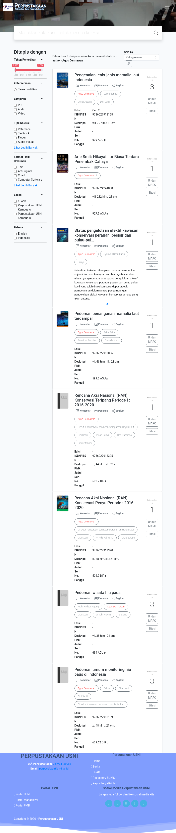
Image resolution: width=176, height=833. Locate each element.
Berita (96, 766)
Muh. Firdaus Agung (88, 606)
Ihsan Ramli (102, 435)
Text (20, 167)
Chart (21, 175)
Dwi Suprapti (128, 537)
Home (96, 760)
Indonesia (24, 237)
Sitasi (152, 110)
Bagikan (118, 85)
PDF (20, 105)
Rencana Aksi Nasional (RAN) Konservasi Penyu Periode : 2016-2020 (104, 503)
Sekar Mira (109, 332)
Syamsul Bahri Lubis (114, 254)
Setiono (123, 614)
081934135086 (62, 764)
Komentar (83, 85)
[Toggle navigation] (167, 7)
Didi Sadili (105, 101)
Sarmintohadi (111, 93)
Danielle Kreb (111, 340)
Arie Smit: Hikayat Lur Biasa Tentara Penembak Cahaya (106, 159)
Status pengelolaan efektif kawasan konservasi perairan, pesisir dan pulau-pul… (106, 235)
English (22, 233)
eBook (22, 201)
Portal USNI (23, 794)
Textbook (24, 133)
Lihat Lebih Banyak (26, 147)
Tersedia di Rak (27, 89)
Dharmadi (124, 688)
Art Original (25, 171)
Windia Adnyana (104, 537)
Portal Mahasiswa (27, 799)
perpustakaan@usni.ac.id (53, 769)
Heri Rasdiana (124, 435)
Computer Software (30, 179)
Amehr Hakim (103, 614)
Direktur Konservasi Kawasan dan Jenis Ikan (101, 704)
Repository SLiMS (104, 777)
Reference (24, 129)
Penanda (103, 85)
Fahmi (107, 688)
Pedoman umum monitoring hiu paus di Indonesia (102, 672)
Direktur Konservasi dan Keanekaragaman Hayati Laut (106, 427)
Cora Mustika (85, 101)
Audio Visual (26, 141)
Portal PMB (23, 805)
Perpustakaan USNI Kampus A (30, 207)
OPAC (96, 772)
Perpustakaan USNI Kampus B (30, 216)
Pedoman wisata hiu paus (97, 592)
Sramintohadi (85, 443)
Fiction (22, 137)
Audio (21, 109)
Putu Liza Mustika (87, 340)
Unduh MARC (152, 101)
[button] (107, 304)
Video (21, 113)
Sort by (128, 52)
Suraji (81, 262)
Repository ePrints (104, 783)
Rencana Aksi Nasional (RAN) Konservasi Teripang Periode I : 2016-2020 (102, 400)
